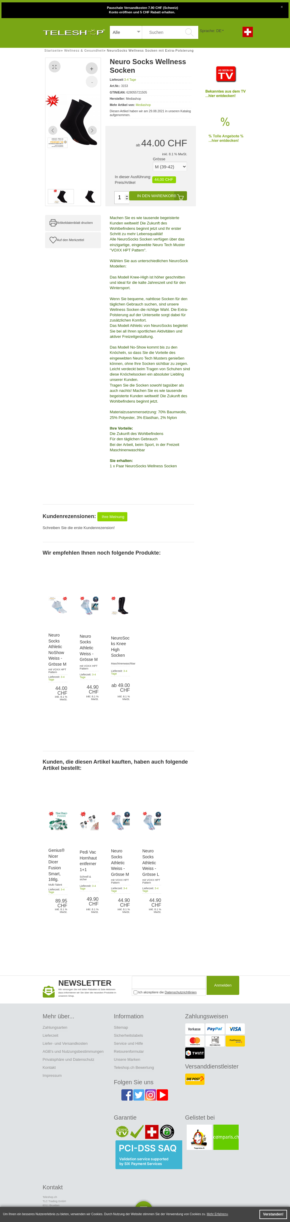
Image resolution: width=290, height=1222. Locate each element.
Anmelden (222, 986)
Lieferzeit (50, 1035)
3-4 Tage (130, 79)
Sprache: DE (211, 31)
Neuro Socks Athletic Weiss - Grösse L (150, 862)
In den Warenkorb (162, 195)
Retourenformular (129, 1051)
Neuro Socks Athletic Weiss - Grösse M (89, 648)
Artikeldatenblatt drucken (75, 222)
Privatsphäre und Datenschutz (68, 1059)
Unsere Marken (127, 1059)
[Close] (281, 6)
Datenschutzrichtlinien (181, 992)
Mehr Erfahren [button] (216, 1214)
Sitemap (121, 1027)
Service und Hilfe (128, 1043)
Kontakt (49, 1067)
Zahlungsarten (55, 1027)
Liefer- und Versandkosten (65, 1043)
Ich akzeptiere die (165, 992)
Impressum (52, 1075)
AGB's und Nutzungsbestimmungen (73, 1051)
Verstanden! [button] (273, 1214)
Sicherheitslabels (128, 1035)
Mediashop (143, 105)
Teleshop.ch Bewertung (134, 1067)
